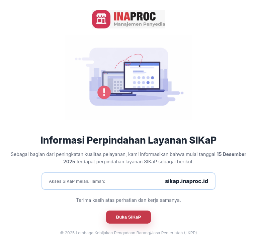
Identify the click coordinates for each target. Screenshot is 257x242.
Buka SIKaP (128, 217)
